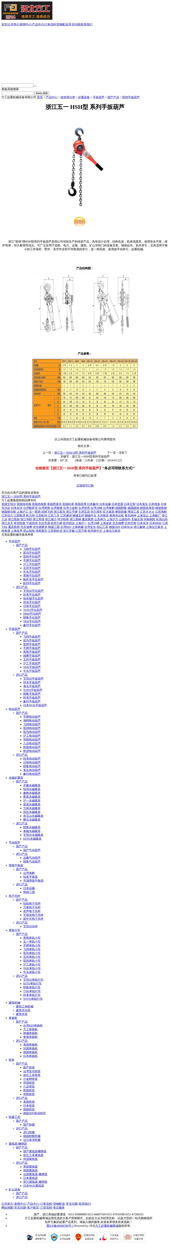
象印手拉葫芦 (32, 625)
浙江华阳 (26, 519)
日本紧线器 (30, 1178)
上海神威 (78, 527)
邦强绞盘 (29, 1082)
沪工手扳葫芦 (32, 663)
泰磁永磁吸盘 (32, 831)
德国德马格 (8, 511)
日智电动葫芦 (32, 762)
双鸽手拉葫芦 (32, 556)
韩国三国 (54, 527)
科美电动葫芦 (32, 758)
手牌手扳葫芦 (32, 648)
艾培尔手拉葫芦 (33, 590)
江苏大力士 (147, 511)
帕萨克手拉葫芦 (33, 579)
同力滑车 (96, 511)
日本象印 (93, 504)
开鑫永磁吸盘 (32, 785)
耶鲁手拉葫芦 (32, 617)
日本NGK (127, 527)
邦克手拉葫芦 (32, 602)
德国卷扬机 (30, 1052)
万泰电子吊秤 (32, 907)
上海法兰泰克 (154, 527)
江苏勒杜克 (55, 530)
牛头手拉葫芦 (32, 571)
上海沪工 (22, 511)
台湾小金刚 (70, 507)
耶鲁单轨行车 (32, 987)
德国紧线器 (30, 1170)
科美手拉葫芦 (32, 594)
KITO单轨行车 (32, 983)
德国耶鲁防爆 (32, 1136)
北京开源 (44, 523)
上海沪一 (81, 523)
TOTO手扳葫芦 (32, 690)
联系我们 (86, 24)
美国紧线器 (30, 1166)
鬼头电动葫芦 (32, 770)
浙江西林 (75, 519)
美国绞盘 (29, 1101)
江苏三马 (53, 515)
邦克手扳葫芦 (32, 682)
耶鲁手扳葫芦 (32, 693)
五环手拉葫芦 (32, 568)
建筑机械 (14, 1002)
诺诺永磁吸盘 (32, 804)
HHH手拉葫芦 (32, 613)
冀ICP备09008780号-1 (60, 1225)
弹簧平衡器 (16, 865)
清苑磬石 (41, 530)
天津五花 (84, 511)
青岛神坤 (130, 515)
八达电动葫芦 (32, 743)
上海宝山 (143, 515)
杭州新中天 (95, 530)
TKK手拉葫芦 (32, 621)
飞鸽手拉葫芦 (32, 548)
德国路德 (133, 507)
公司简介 (13, 24)
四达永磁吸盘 (32, 812)
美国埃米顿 (24, 504)
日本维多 (154, 504)
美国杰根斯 (39, 504)
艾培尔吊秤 (30, 926)
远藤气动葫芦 (32, 857)
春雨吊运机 (116, 515)
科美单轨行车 (32, 995)
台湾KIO (65, 527)
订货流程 (46, 1207)
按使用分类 (68, 97)
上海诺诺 (106, 523)
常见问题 (74, 24)
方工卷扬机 (30, 1029)
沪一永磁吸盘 (32, 800)
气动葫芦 (14, 842)
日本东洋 (16, 507)
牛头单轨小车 (32, 972)
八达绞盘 (29, 1086)
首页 (4, 24)
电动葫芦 (14, 709)
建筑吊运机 (23, 1010)
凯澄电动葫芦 (32, 751)
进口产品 (22, 587)
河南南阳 (149, 519)
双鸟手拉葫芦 (32, 552)
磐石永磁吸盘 (32, 819)
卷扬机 (13, 1017)
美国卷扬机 (30, 1044)
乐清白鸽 (161, 519)
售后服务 (59, 1207)
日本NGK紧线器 (33, 1185)
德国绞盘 (29, 1109)
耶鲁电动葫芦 (32, 766)
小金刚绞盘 (30, 1078)
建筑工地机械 (24, 1006)
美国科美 (68, 504)
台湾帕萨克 (30, 507)
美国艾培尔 (8, 504)
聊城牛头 (90, 515)
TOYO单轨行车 (33, 998)
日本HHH (155, 523)
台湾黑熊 (44, 507)
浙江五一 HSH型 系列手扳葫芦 (21, 496)
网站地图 (7, 1207)
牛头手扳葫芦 (32, 670)
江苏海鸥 (161, 511)
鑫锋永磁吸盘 (32, 792)
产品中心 (38, 24)
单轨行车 (14, 930)
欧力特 (30, 515)
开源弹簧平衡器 (33, 880)
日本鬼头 (142, 504)
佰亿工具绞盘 (32, 1075)
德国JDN (114, 527)
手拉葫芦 (14, 541)
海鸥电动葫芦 (32, 720)
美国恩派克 (54, 504)
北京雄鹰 (118, 523)
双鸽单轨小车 (32, 960)
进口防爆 (29, 1132)
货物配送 (62, 24)
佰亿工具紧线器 (33, 1155)
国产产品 (113, 97)
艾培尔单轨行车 (33, 979)
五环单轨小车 (32, 956)
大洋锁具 (103, 515)
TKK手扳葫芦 (32, 667)
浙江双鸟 (59, 511)
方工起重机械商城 (107, 1225)
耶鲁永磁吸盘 (32, 827)
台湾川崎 (96, 507)
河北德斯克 (40, 527)
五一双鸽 (35, 511)
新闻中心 (26, 24)
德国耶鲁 (121, 507)
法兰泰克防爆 (32, 1139)
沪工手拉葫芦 (32, 564)
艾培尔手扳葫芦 (33, 678)
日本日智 (130, 504)
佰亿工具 (102, 527)
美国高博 (80, 504)
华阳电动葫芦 (32, 739)
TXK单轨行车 (32, 991)
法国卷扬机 (30, 1048)
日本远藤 (105, 504)
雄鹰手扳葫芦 (32, 655)
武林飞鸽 (47, 511)
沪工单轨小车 (32, 964)
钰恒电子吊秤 (32, 903)
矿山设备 (14, 1189)
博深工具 (133, 511)
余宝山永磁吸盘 (33, 815)
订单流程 (50, 24)
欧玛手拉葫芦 (32, 583)
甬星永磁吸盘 (32, 796)
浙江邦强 (38, 519)
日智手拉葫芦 (32, 606)
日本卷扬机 (30, 1056)
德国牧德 (161, 507)
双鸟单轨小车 (32, 953)
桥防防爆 (121, 511)
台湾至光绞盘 (32, 1071)
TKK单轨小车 (32, 968)
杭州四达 (69, 523)
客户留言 (33, 1207)
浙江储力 (51, 519)
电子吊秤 (14, 895)
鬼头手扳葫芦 (32, 686)
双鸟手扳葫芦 (32, 640)
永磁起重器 (16, 777)
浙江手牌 (72, 511)
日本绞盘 (29, 1105)
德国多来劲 (147, 507)
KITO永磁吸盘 (32, 838)
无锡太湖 (137, 519)
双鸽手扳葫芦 (131, 97)
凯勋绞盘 (29, 1090)
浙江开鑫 (69, 530)
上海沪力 (112, 519)
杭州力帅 (56, 523)
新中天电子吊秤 (33, 918)
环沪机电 (63, 519)
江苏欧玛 (41, 515)
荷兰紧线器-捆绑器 (35, 1181)
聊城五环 (78, 515)
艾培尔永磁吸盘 (33, 834)
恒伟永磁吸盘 (32, 789)
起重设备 (84, 97)
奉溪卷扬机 (30, 1037)
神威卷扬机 (30, 1033)
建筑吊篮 (22, 1014)
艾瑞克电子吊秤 (33, 914)
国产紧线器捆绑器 (34, 1151)
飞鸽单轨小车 (32, 949)
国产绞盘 (29, 1067)
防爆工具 (14, 1117)
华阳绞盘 (29, 1094)
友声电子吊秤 (32, 911)
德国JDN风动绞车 (34, 1113)
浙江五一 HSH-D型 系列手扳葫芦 (75, 452)
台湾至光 (90, 527)
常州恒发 (19, 523)
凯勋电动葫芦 (32, 747)
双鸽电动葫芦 (32, 728)
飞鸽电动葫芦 (32, 724)
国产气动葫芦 (32, 850)
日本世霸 (117, 504)
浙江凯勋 (14, 519)
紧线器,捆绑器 (18, 1143)
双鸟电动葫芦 (32, 731)
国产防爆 (29, 1124)
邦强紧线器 (30, 1159)
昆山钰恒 (29, 530)
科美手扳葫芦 (32, 697)
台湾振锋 (56, 507)
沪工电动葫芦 (32, 735)
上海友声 (16, 530)
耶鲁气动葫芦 (32, 861)
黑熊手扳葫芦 (32, 651)
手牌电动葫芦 (32, 716)
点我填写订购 (85, 485)
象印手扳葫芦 (32, 701)
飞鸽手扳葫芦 (32, 636)
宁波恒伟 (32, 523)
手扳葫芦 (98, 97)
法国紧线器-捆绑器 (35, 1174)
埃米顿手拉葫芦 (33, 598)
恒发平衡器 (30, 876)
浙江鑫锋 (139, 527)
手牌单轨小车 (32, 945)
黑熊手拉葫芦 (32, 575)
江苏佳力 (7, 515)
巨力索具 (109, 511)
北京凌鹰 (26, 527)
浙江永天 (7, 523)
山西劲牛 (124, 519)
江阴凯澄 (19, 515)
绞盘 (11, 1059)
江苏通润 (66, 515)
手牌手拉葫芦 (32, 560)
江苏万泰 (81, 530)
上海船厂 (155, 515)
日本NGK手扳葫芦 (35, 705)
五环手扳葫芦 (32, 659)
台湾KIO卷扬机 (33, 1025)
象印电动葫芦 (32, 773)
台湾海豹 (109, 507)
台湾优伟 (84, 507)
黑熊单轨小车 (32, 937)
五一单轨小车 (32, 941)
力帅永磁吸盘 (32, 808)
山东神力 (100, 519)
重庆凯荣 (88, 519)
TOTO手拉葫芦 (32, 609)
